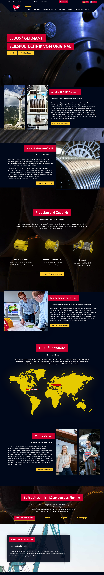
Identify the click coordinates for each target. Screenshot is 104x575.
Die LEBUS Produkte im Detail (52, 274)
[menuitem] (85, 2)
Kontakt (87, 9)
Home (28, 9)
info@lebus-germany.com (40, 1)
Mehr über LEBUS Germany (60, 123)
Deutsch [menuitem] (87, 1)
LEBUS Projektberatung (45, 469)
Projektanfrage (63, 1)
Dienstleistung (36, 9)
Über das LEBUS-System (45, 183)
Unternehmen (78, 9)
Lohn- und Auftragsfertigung (60, 325)
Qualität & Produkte (49, 9)
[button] (3, 571)
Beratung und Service (65, 9)
